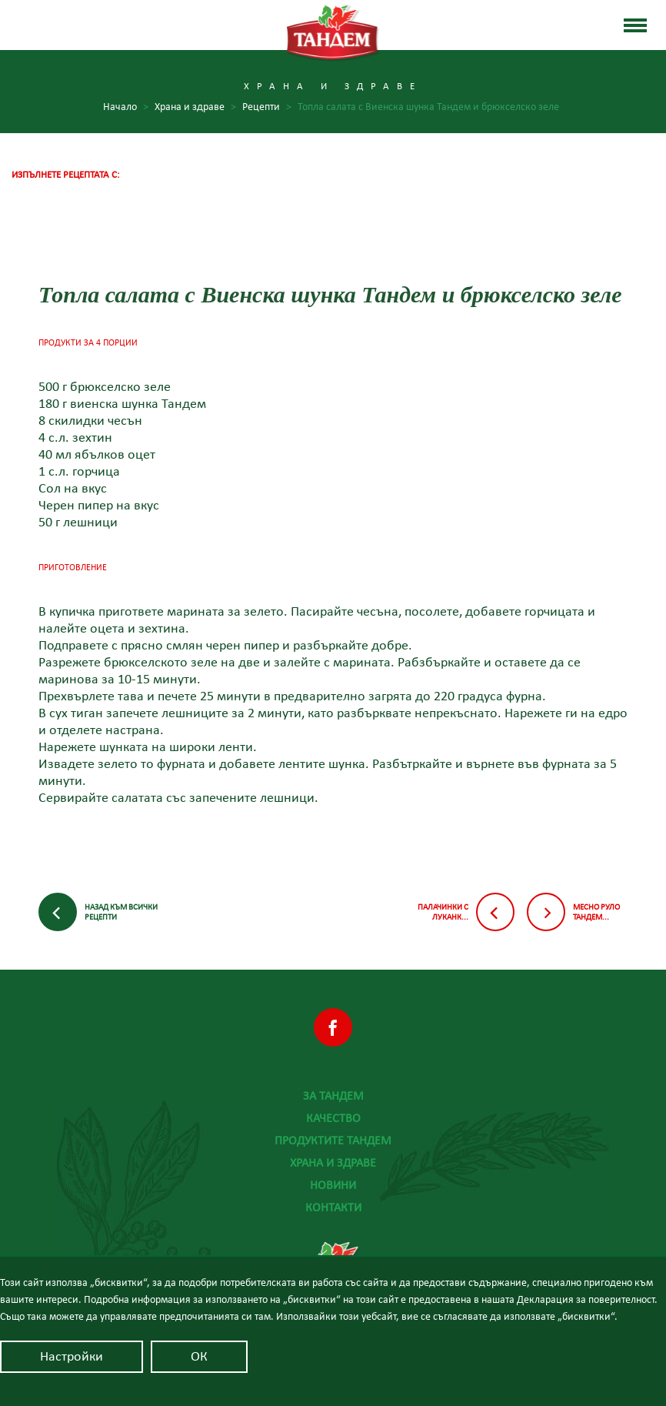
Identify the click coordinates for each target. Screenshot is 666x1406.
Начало (125, 107)
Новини (333, 1185)
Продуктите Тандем (333, 1140)
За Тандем (333, 1096)
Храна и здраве (333, 1163)
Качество (333, 1118)
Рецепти (266, 107)
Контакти (333, 1207)
